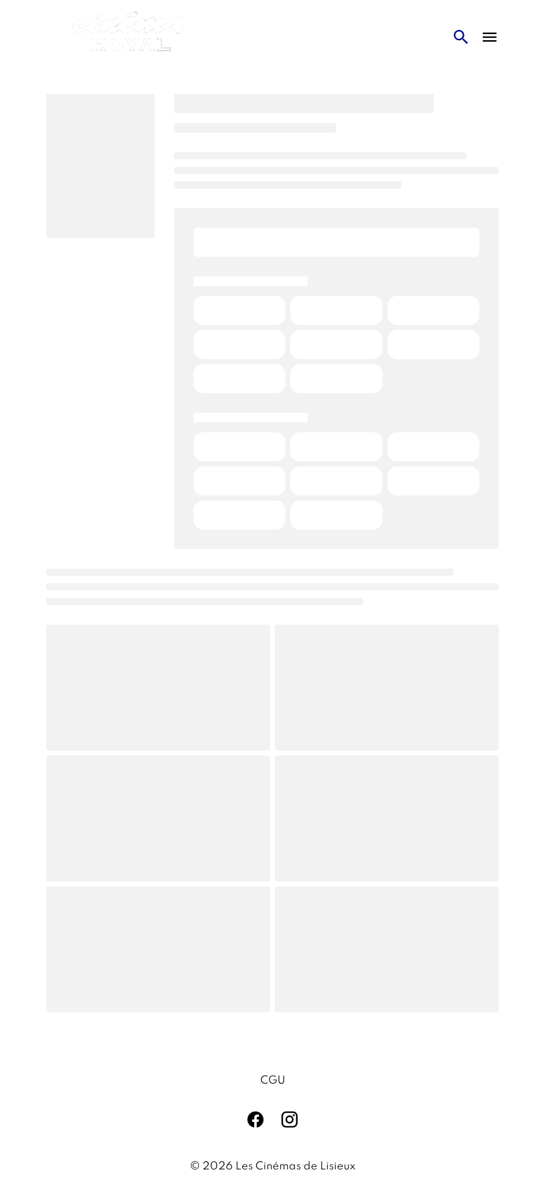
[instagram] (289, 1119)
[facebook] (255, 1119)
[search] (461, 37)
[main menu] (490, 37)
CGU (272, 1080)
